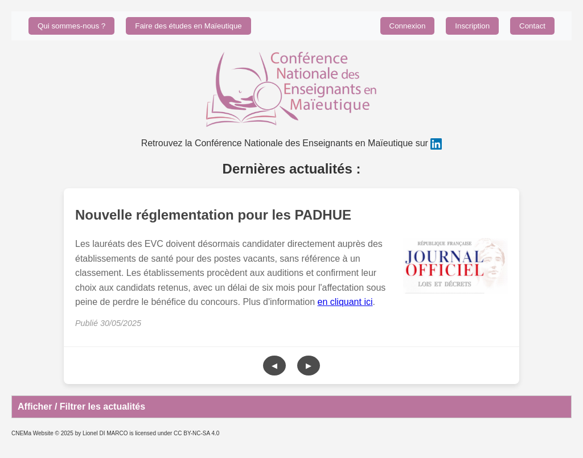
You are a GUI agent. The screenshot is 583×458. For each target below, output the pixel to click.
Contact (532, 26)
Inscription (472, 26)
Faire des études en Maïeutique (188, 26)
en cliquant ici (345, 302)
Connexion (407, 26)
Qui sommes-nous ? (71, 26)
